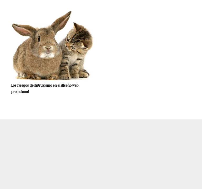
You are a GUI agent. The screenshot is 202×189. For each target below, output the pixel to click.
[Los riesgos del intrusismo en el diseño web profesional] (52, 45)
